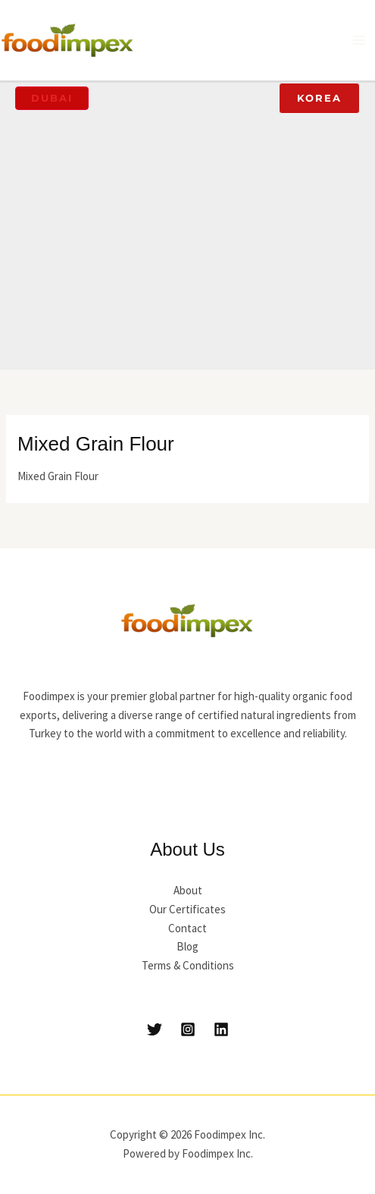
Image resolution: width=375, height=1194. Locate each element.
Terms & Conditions (188, 965)
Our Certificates (187, 909)
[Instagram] (187, 1029)
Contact (187, 928)
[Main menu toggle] (359, 40)
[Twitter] (154, 1029)
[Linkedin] (221, 1029)
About (187, 890)
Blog (187, 946)
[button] (52, 98)
